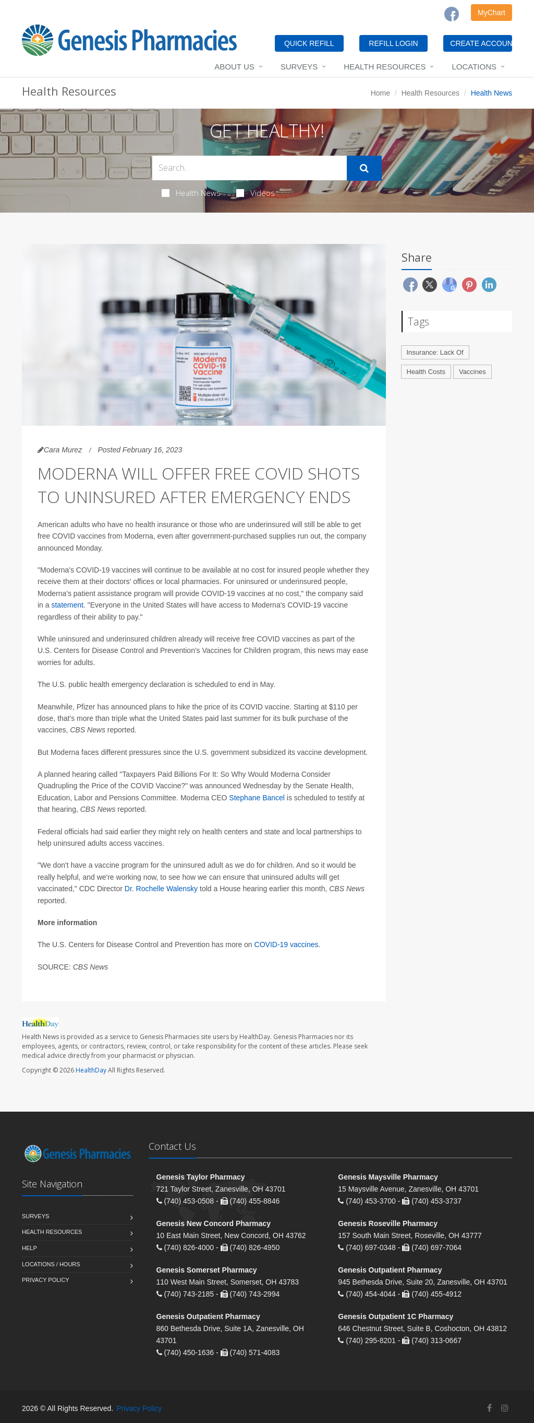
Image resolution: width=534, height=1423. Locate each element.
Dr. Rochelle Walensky (161, 888)
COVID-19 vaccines (286, 944)
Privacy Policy (45, 1280)
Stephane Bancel (257, 798)
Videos (255, 193)
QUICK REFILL (309, 43)
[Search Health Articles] (249, 168)
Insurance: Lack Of (435, 352)
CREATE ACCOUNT (481, 43)
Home (380, 93)
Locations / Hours (51, 1264)
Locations (474, 66)
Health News (191, 193)
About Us (234, 66)
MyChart (491, 12)
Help (29, 1248)
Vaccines (472, 372)
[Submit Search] (364, 168)
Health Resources (385, 66)
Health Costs (426, 372)
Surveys (299, 66)
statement (67, 605)
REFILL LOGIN (393, 43)
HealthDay (91, 1070)
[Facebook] (451, 14)
